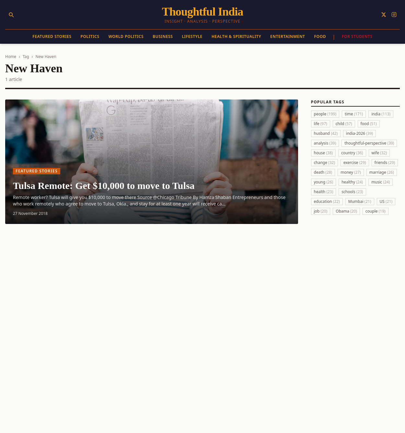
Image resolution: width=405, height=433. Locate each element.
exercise (354, 162)
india (380, 114)
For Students (357, 36)
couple (375, 211)
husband (326, 133)
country (352, 153)
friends (385, 162)
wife (379, 153)
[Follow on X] (383, 14)
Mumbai (359, 201)
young (323, 182)
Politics (90, 36)
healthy (352, 182)
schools (352, 191)
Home (10, 56)
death (323, 172)
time (354, 114)
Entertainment (287, 36)
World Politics (126, 36)
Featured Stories (51, 36)
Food (320, 36)
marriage (381, 172)
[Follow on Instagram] (394, 14)
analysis (325, 143)
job (321, 211)
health (323, 191)
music (380, 182)
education (327, 201)
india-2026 (359, 133)
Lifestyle (192, 36)
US (386, 201)
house (323, 153)
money (351, 172)
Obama (346, 211)
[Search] (11, 14)
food (369, 123)
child (344, 123)
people (325, 114)
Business (163, 36)
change (324, 162)
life (320, 123)
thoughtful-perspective (369, 143)
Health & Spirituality (236, 36)
